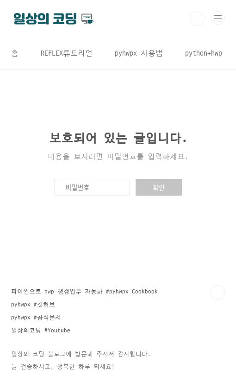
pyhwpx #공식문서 (36, 317)
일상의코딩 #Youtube (40, 330)
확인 (159, 187)
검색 (197, 18)
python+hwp (203, 53)
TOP (217, 292)
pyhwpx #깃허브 (33, 304)
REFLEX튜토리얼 (67, 53)
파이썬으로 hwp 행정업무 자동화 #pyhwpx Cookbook (84, 291)
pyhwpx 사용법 (139, 53)
